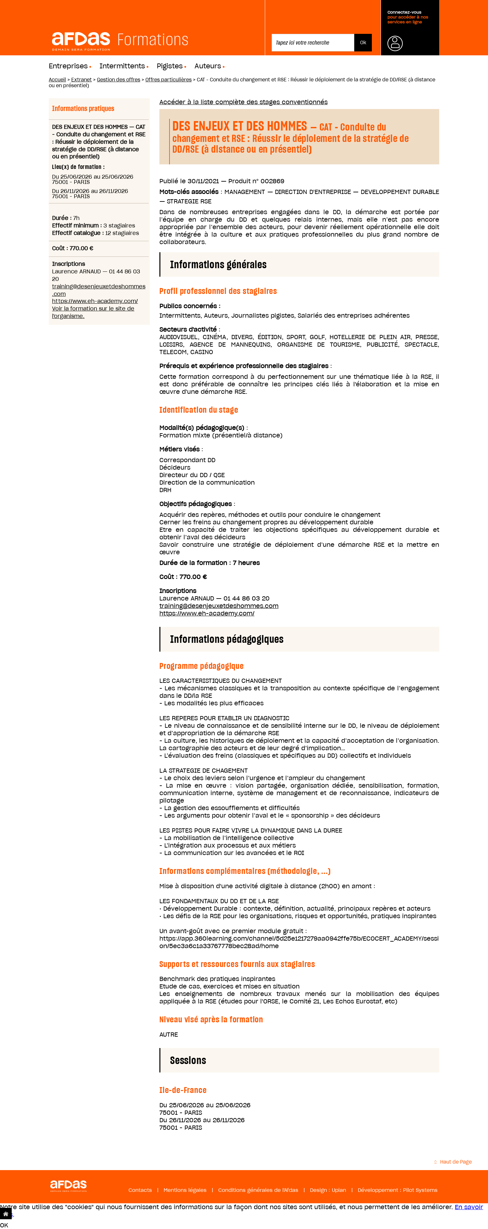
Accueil (57, 80)
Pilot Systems (420, 1190)
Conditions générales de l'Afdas (258, 1190)
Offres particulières (168, 80)
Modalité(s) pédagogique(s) (201, 428)
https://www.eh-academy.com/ (95, 301)
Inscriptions (177, 591)
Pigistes (170, 66)
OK (4, 1225)
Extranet (81, 80)
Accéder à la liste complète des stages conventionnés (243, 102)
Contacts (140, 1190)
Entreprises (68, 66)
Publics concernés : (190, 306)
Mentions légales (185, 1190)
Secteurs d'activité (188, 329)
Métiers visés (179, 449)
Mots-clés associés (188, 192)
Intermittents (122, 66)
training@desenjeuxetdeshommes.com (218, 606)
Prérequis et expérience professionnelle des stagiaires (243, 366)
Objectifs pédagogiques (195, 504)
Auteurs (208, 66)
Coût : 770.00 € (183, 577)
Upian (339, 1190)
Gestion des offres (118, 80)
